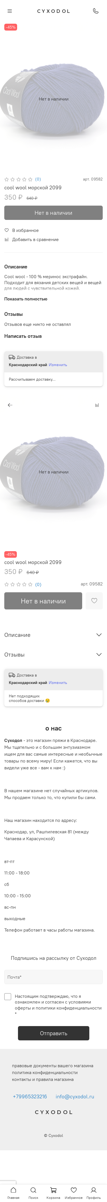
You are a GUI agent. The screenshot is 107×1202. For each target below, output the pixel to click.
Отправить (53, 1033)
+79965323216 (30, 1096)
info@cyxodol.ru (75, 1096)
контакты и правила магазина (43, 1079)
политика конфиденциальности (45, 1072)
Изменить (58, 364)
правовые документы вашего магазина (52, 1065)
